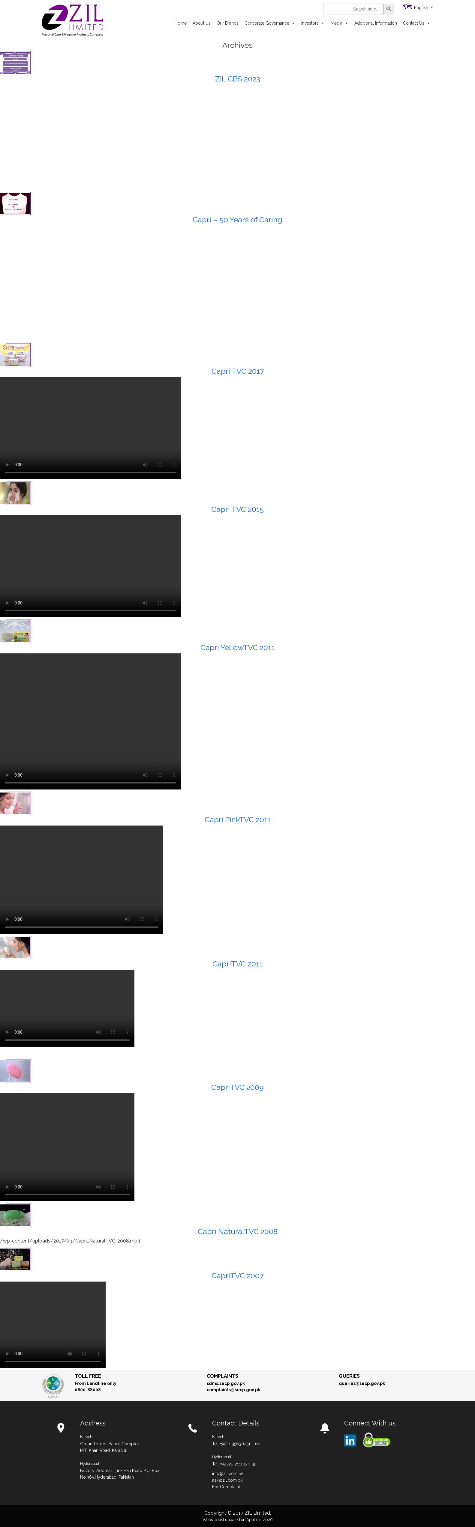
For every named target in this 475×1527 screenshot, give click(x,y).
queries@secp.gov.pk (362, 1383)
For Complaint (226, 1486)
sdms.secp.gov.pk (226, 1383)
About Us (202, 23)
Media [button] (339, 23)
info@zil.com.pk (227, 1473)
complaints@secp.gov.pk (233, 1389)
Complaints (222, 1376)
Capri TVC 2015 (237, 509)
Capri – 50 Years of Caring (237, 219)
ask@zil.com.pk (227, 1480)
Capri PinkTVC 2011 (238, 819)
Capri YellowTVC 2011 (237, 647)
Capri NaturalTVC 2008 (238, 1231)
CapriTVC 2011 (237, 963)
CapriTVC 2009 (237, 1087)
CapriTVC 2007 (237, 1275)
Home (181, 23)
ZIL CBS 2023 (237, 78)
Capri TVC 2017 (238, 371)
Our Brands (228, 23)
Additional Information (375, 23)
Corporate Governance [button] (270, 23)
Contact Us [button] (416, 23)
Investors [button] (313, 23)
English (421, 7)
